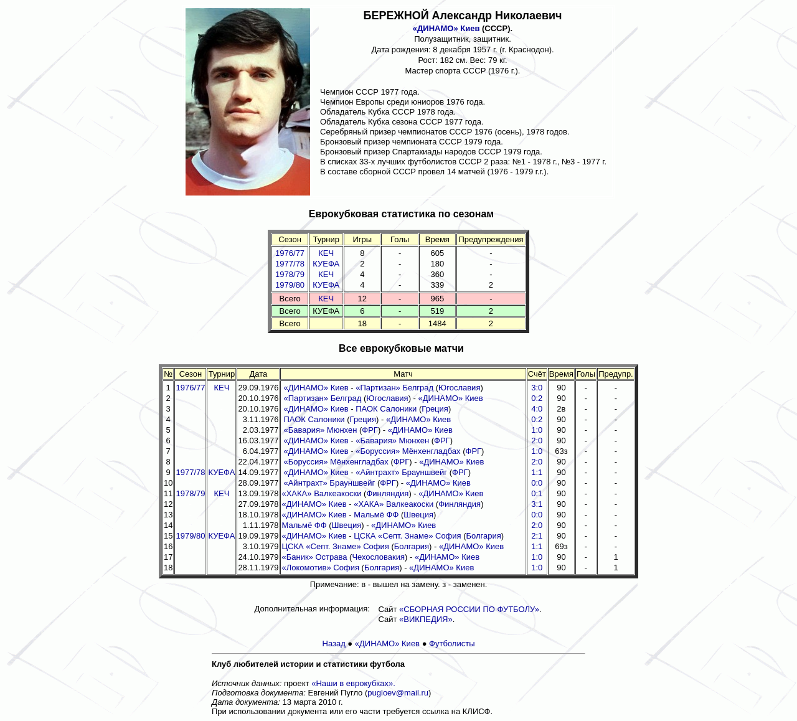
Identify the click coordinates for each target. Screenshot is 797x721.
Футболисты (451, 643)
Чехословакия (378, 557)
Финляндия (387, 493)
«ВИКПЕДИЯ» (426, 619)
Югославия (459, 387)
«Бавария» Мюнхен (320, 430)
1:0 (536, 430)
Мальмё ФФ (376, 514)
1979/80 (289, 285)
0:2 (536, 398)
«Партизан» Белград (394, 387)
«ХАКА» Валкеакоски (321, 493)
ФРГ (370, 430)
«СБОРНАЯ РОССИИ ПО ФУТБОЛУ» (469, 609)
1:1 (536, 472)
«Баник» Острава (314, 557)
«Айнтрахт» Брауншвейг (401, 472)
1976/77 (289, 253)
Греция (435, 408)
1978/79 (289, 274)
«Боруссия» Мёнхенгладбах (408, 451)
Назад (334, 643)
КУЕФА (326, 263)
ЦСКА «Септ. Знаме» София (407, 535)
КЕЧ (326, 253)
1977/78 (289, 263)
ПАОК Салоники (386, 408)
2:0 (536, 440)
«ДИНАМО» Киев (446, 28)
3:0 (536, 387)
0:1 (536, 493)
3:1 (536, 504)
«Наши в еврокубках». (353, 683)
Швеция (418, 514)
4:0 (536, 408)
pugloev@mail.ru (397, 692)
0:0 (536, 483)
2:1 (536, 535)
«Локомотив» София (320, 567)
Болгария (483, 535)
